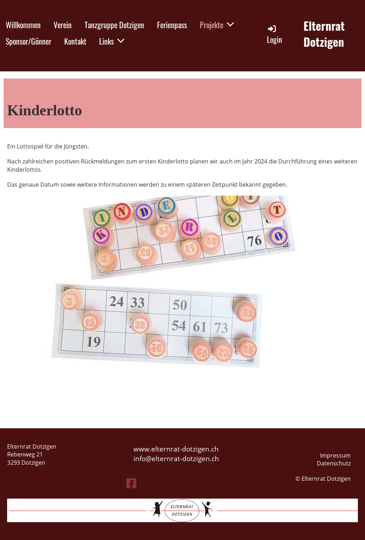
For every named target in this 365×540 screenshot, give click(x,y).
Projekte (217, 24)
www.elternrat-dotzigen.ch (176, 449)
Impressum (335, 455)
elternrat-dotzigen (181, 458)
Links (111, 41)
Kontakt (75, 41)
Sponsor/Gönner (28, 41)
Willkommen (23, 24)
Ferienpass (172, 24)
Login (274, 34)
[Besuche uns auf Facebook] (131, 483)
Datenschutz (334, 463)
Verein (63, 24)
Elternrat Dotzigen (324, 34)
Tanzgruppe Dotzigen (114, 24)
